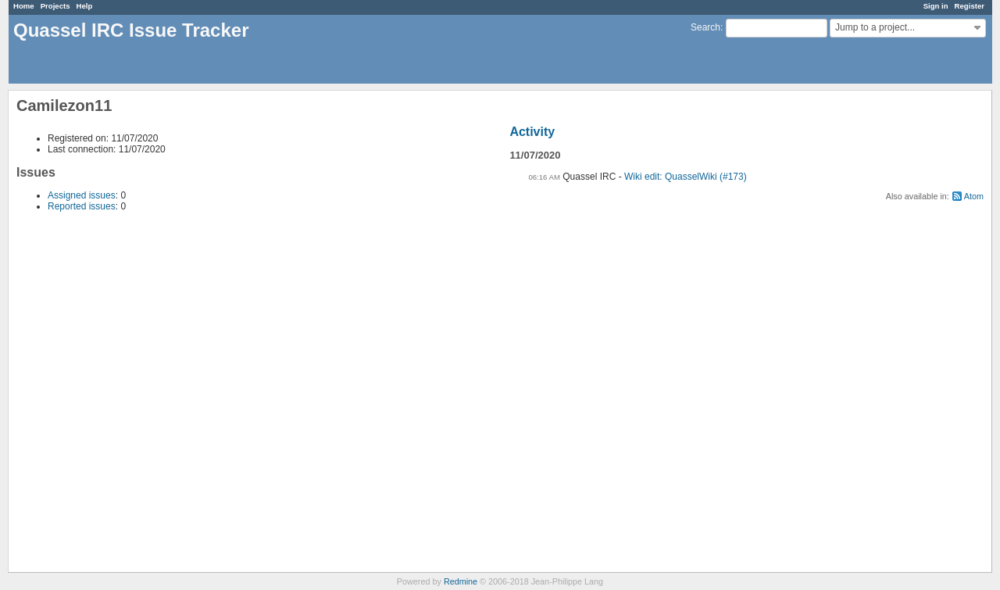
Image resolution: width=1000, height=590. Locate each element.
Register (969, 6)
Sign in (935, 6)
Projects (55, 6)
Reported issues (82, 206)
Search (705, 27)
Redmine (460, 581)
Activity (532, 131)
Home (23, 6)
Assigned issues (82, 195)
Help (85, 6)
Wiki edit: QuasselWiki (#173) (685, 176)
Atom (974, 196)
